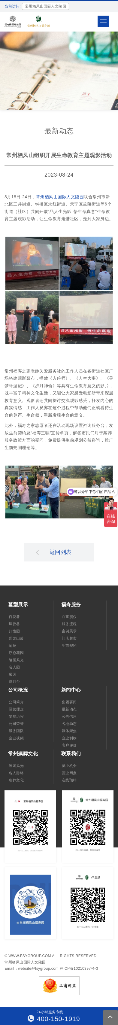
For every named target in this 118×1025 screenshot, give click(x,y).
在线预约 (69, 780)
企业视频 (16, 738)
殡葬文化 (16, 780)
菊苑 (12, 645)
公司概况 (18, 689)
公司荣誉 (16, 724)
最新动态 (69, 709)
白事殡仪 (69, 617)
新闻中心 (71, 689)
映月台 (14, 682)
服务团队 (16, 731)
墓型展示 (18, 604)
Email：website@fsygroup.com (32, 968)
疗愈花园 (16, 653)
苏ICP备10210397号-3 (79, 968)
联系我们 (71, 753)
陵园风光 (16, 660)
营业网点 (69, 773)
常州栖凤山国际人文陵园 (60, 196)
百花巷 (14, 617)
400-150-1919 (54, 1019)
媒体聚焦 (69, 731)
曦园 (12, 674)
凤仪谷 (14, 624)
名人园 (14, 667)
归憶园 (14, 631)
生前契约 (69, 645)
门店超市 (69, 638)
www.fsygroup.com (29, 956)
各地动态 (69, 724)
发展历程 (16, 716)
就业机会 (69, 766)
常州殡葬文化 (23, 753)
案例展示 (69, 631)
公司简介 (16, 702)
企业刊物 (69, 738)
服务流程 (69, 624)
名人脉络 (16, 773)
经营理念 (16, 709)
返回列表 (54, 552)
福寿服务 (71, 604)
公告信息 (69, 716)
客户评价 (69, 745)
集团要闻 (69, 702)
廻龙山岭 (16, 638)
